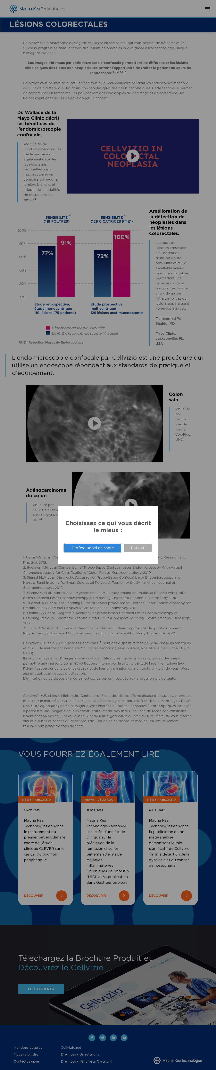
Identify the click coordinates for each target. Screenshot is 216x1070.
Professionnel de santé (93, 548)
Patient (137, 548)
